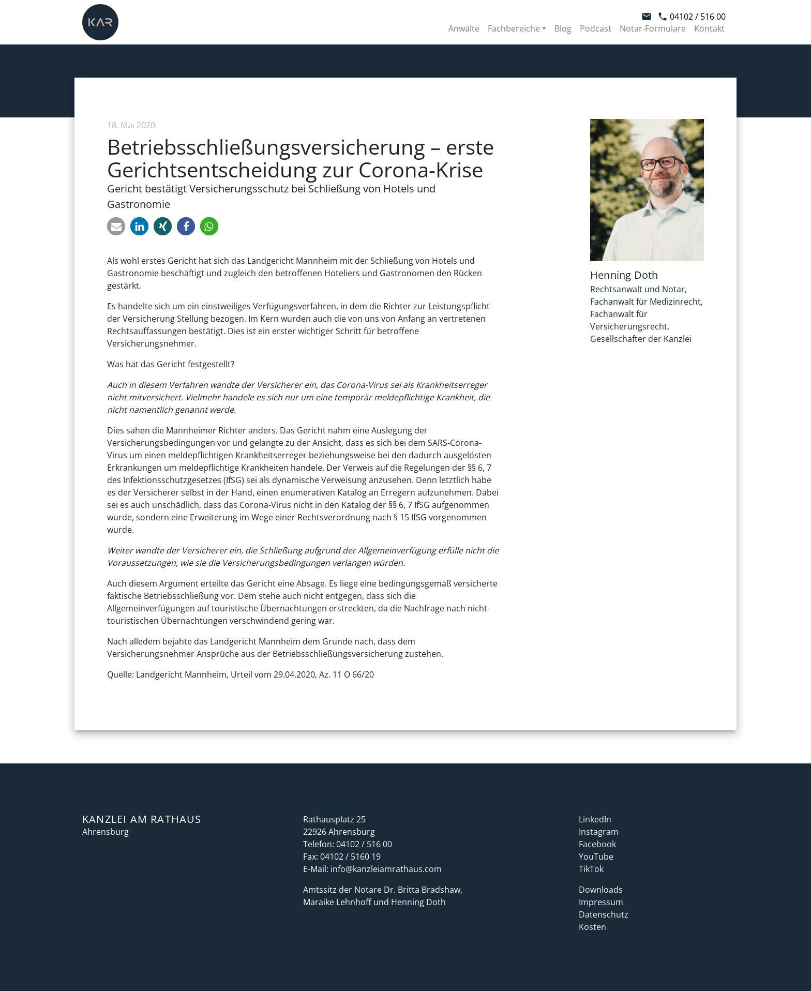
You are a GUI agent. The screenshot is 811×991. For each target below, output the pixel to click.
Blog (563, 28)
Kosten (592, 927)
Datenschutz (603, 914)
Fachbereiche (514, 28)
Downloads (601, 889)
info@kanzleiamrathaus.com (386, 869)
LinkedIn (595, 819)
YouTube (596, 856)
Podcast (595, 28)
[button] (116, 226)
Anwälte (463, 28)
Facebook (597, 844)
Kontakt (709, 28)
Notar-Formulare (653, 28)
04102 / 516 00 (691, 16)
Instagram (599, 831)
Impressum (601, 902)
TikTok (591, 869)
